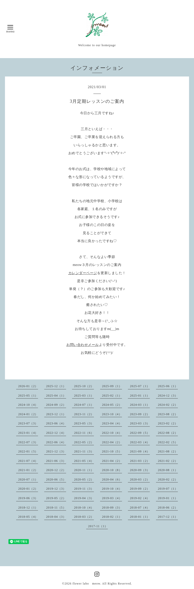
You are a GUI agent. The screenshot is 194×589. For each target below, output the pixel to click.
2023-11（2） (84, 414)
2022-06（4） (56, 442)
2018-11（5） (56, 507)
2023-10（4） (112, 414)
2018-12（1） (28, 507)
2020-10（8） (112, 470)
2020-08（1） (168, 470)
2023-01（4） (28, 433)
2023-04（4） (112, 423)
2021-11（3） (84, 451)
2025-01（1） (140, 395)
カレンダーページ (82, 273)
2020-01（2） (28, 488)
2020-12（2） (56, 470)
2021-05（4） (84, 461)
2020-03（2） (140, 479)
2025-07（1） (140, 386)
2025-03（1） (84, 395)
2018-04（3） (56, 516)
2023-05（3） (84, 423)
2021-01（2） (28, 470)
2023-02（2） (168, 423)
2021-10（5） (112, 451)
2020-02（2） (168, 479)
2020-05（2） (84, 479)
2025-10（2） (84, 386)
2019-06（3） (28, 498)
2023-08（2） (168, 414)
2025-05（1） (28, 395)
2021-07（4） (28, 461)
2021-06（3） (56, 461)
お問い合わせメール (82, 345)
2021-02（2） (168, 461)
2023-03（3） (140, 423)
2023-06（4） (56, 423)
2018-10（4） (84, 507)
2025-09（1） (112, 386)
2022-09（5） (140, 433)
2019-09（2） (140, 488)
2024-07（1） (84, 404)
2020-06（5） (56, 479)
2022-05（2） (84, 442)
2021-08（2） (168, 451)
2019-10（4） (112, 488)
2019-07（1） (168, 488)
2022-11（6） (84, 433)
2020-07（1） (28, 479)
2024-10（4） (28, 404)
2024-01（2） (28, 414)
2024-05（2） (112, 404)
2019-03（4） (112, 498)
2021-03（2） (140, 461)
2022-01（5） (28, 451)
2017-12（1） (168, 516)
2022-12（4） (56, 433)
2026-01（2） (28, 386)
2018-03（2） (84, 516)
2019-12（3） (56, 488)
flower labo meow (86, 583)
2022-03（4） (140, 442)
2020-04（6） (112, 479)
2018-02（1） (112, 516)
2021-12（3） (56, 451)
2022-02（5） (168, 442)
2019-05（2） (56, 498)
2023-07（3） (28, 423)
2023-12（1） (56, 414)
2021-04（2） (112, 461)
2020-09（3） (140, 470)
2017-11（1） (98, 526)
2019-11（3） (84, 488)
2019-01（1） (168, 498)
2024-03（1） (140, 404)
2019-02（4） (140, 498)
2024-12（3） (168, 395)
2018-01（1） (140, 516)
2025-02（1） (112, 395)
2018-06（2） (168, 507)
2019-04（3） (84, 498)
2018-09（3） (112, 507)
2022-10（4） (112, 433)
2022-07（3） (28, 442)
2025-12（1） (56, 386)
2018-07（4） (140, 507)
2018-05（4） (28, 516)
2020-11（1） (84, 470)
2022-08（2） (168, 433)
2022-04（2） (112, 442)
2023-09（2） (140, 414)
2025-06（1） (168, 386)
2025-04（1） (56, 395)
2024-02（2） (168, 404)
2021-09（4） (140, 451)
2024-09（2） (56, 404)
